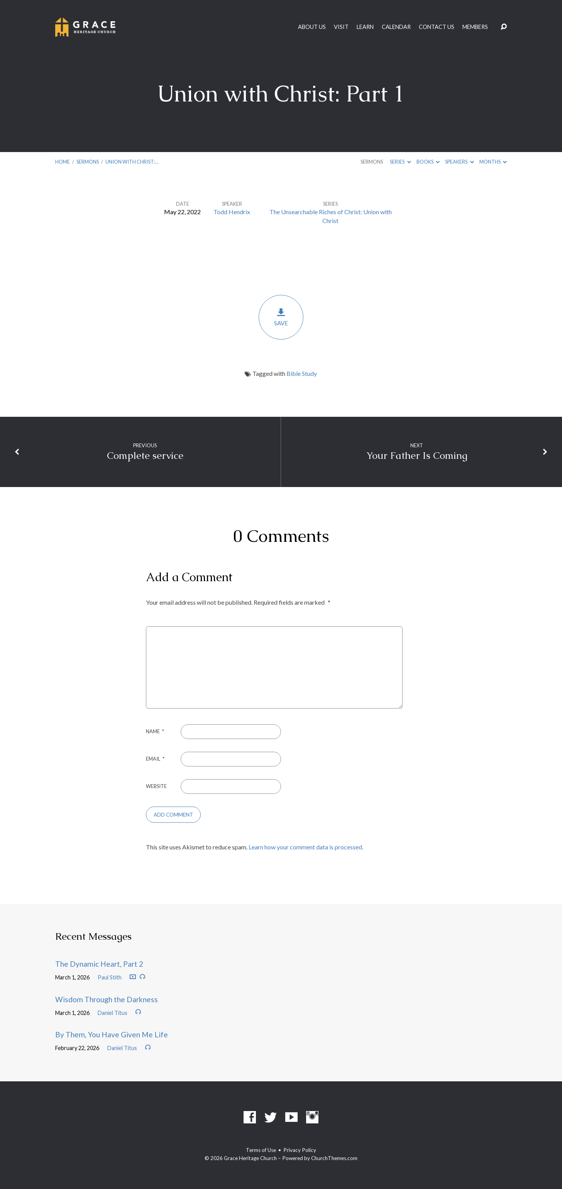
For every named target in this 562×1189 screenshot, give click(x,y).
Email (155, 759)
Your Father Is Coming (416, 455)
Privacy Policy (299, 1150)
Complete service (145, 455)
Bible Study (301, 373)
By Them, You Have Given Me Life (111, 1034)
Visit (341, 27)
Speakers (459, 162)
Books (428, 162)
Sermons (87, 162)
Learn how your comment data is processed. (306, 847)
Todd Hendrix (231, 211)
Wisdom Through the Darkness (106, 999)
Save (281, 317)
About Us (312, 27)
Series (400, 162)
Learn (365, 27)
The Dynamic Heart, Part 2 (99, 963)
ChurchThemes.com (334, 1158)
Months (493, 162)
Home (62, 162)
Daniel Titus (112, 1013)
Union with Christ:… (131, 162)
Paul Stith (110, 977)
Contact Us (436, 27)
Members (475, 27)
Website (156, 786)
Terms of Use (261, 1150)
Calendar (396, 27)
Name (155, 731)
